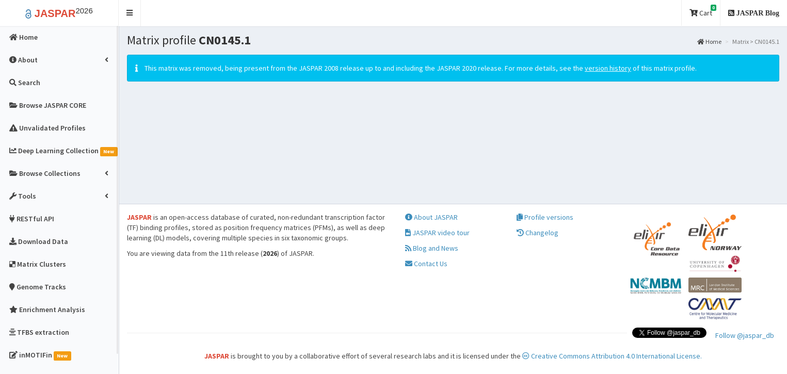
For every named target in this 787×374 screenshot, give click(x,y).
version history (608, 68)
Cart (702, 11)
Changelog (537, 232)
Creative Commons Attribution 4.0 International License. (612, 356)
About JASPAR (431, 217)
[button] (130, 13)
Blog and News (431, 248)
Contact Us (426, 263)
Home (709, 41)
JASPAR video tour (437, 232)
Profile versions (545, 217)
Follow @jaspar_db (744, 335)
